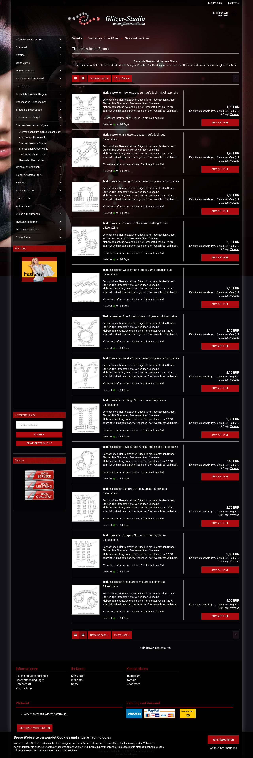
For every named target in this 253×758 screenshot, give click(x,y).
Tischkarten (22, 86)
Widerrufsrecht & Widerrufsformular (45, 714)
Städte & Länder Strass (29, 109)
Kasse (75, 684)
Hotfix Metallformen (27, 221)
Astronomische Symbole (32, 137)
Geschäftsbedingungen (30, 680)
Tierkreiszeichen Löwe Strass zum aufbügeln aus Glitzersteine (140, 446)
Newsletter (133, 684)
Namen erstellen (25, 70)
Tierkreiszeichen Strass (32, 154)
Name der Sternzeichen (32, 160)
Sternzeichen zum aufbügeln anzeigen (40, 132)
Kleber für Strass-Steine (29, 174)
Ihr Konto (77, 680)
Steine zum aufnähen (28, 213)
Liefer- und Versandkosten (32, 675)
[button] (75, 78)
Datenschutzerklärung (66, 750)
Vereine (20, 55)
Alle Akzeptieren (223, 739)
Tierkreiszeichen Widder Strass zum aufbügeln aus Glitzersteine (141, 358)
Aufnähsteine (23, 206)
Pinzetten (21, 182)
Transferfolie (23, 198)
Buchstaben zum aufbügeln (31, 94)
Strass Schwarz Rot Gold (30, 78)
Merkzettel (233, 3)
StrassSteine (23, 237)
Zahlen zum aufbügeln (28, 117)
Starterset (21, 47)
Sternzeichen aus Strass (32, 143)
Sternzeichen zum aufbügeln (32, 125)
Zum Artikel (220, 122)
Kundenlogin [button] (215, 3)
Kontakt (131, 680)
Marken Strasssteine (27, 229)
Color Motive (23, 62)
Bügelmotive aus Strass (29, 39)
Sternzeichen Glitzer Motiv (33, 148)
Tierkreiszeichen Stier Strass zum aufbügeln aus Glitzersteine (140, 316)
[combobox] (99, 78)
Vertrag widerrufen (34, 727)
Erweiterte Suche (39, 443)
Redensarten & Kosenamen (31, 102)
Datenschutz (23, 684)
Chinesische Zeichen (28, 166)
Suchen (39, 434)
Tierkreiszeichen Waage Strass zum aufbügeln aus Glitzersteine (141, 181)
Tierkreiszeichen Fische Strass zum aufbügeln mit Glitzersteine (140, 92)
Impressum (133, 675)
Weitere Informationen (223, 748)
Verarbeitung (24, 688)
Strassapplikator (25, 190)
